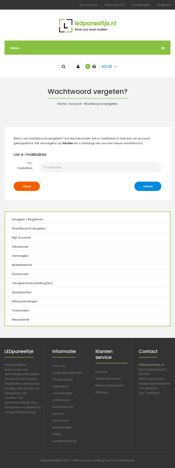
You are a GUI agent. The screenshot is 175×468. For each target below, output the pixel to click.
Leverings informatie (67, 372)
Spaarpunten (21, 292)
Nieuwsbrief (20, 319)
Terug (26, 186)
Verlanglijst (20, 256)
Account (75, 104)
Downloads (20, 274)
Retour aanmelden (109, 385)
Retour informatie (108, 378)
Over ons (59, 366)
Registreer (35, 219)
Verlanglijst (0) (114, 5)
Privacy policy (62, 379)
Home (62, 104)
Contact (101, 372)
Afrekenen (163, 5)
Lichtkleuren (61, 400)
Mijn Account (89, 5)
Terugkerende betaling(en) (32, 283)
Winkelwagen (140, 5)
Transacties (20, 310)
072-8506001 (148, 388)
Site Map (101, 392)
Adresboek (20, 246)
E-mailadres (25, 165)
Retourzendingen (25, 301)
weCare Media (123, 460)
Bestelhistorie (22, 265)
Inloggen (18, 219)
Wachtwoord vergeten (101, 104)
